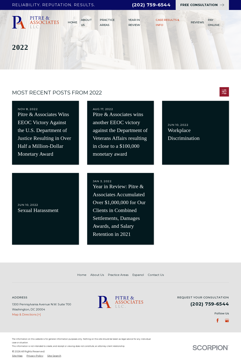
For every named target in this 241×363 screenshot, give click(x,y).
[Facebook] (218, 320)
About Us (97, 275)
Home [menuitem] (72, 22)
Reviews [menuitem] (197, 22)
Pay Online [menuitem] (213, 22)
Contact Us (156, 275)
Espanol (138, 275)
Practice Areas (118, 275)
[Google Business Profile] (227, 320)
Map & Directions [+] (26, 314)
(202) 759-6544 (151, 5)
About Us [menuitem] (86, 22)
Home (81, 275)
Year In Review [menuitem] (134, 22)
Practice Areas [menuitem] (107, 22)
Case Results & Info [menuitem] (167, 22)
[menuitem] (17, 356)
